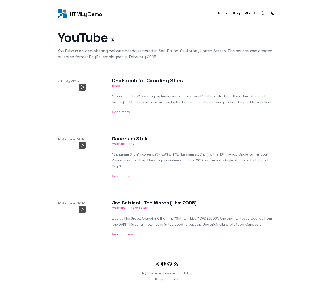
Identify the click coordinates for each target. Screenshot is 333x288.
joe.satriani (138, 208)
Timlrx (174, 279)
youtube (118, 144)
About (250, 13)
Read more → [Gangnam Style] (123, 176)
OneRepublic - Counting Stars (147, 80)
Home (223, 13)
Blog (236, 13)
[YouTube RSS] (112, 40)
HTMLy (186, 273)
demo (116, 86)
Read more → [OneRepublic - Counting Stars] (123, 112)
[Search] (262, 13)
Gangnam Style (130, 138)
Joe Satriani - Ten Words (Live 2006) (154, 202)
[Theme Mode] (273, 12)
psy (131, 144)
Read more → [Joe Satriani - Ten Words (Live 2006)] (123, 234)
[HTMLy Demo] (80, 13)
